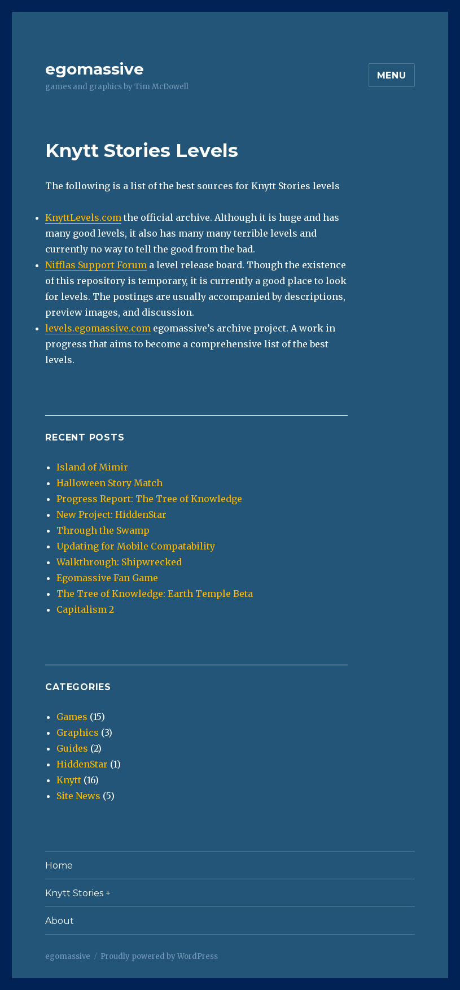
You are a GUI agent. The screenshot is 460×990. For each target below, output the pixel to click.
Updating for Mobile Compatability (135, 546)
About (59, 920)
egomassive (94, 68)
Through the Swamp (103, 530)
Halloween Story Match (109, 483)
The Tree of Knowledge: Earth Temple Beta (154, 593)
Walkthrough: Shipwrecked (119, 562)
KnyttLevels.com (83, 217)
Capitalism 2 (85, 609)
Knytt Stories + (78, 893)
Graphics (77, 732)
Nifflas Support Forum (96, 265)
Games (71, 716)
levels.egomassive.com (98, 328)
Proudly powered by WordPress (159, 956)
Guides (72, 748)
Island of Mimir (92, 467)
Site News (78, 795)
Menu (391, 75)
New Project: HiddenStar (111, 514)
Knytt (68, 780)
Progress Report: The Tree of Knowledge (149, 498)
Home (59, 865)
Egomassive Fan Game (107, 577)
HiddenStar (82, 764)
